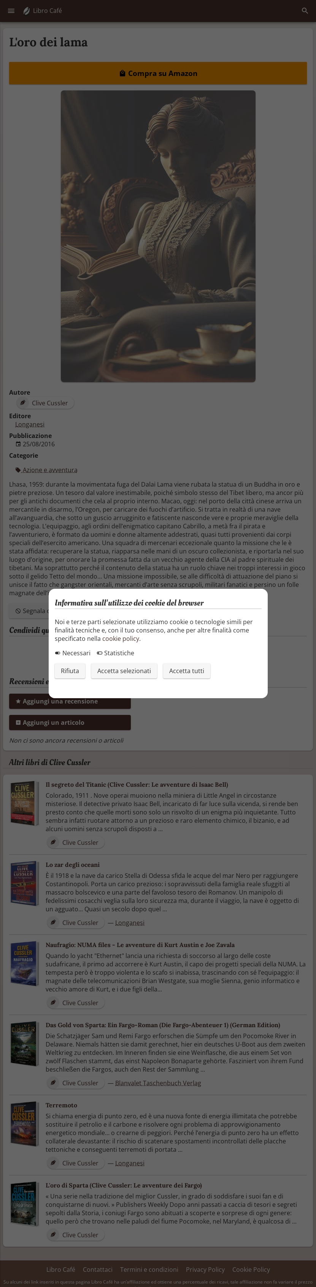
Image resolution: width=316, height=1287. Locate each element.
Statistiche (115, 653)
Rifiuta (70, 671)
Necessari (73, 653)
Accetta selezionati (124, 671)
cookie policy (120, 638)
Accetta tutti (186, 671)
